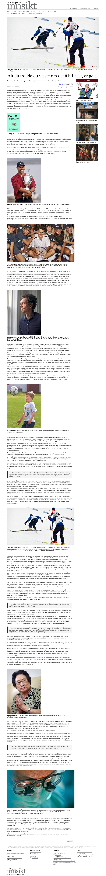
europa (14, 11)
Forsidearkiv (73, 8)
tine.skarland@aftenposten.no (14, 858)
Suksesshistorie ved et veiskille (86, 142)
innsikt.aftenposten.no (35, 852)
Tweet (61, 84)
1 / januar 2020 (69, 87)
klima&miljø (16, 13)
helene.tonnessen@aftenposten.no (15, 853)
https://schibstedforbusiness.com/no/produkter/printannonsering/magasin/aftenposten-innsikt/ (64, 862)
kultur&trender (37, 13)
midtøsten (33, 11)
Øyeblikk (96, 8)
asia (39, 11)
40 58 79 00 (58, 859)
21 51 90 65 (35, 858)
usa (19, 11)
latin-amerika (25, 11)
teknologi (29, 13)
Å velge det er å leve (82, 162)
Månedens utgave (85, 8)
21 (35, 853)
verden (54, 11)
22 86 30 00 (82, 853)
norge (8, 11)
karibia (44, 11)
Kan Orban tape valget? (84, 100)
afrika (49, 11)
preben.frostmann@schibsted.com (62, 858)
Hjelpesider (33, 856)
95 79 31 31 (58, 855)
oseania (9, 13)
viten (23, 13)
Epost (67, 84)
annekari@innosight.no (59, 853)
